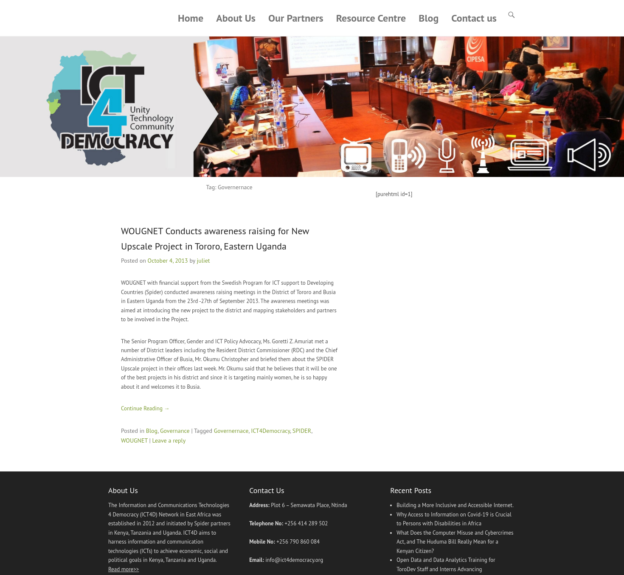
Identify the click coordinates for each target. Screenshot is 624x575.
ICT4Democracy (270, 431)
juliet (203, 260)
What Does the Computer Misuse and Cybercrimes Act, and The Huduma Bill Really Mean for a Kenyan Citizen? (454, 542)
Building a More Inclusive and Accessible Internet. (455, 505)
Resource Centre (371, 18)
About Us (236, 18)
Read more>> (123, 569)
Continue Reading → (145, 408)
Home (190, 18)
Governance (175, 431)
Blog (428, 18)
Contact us (474, 18)
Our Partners (295, 18)
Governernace (231, 431)
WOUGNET (134, 440)
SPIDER (301, 431)
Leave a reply (169, 440)
